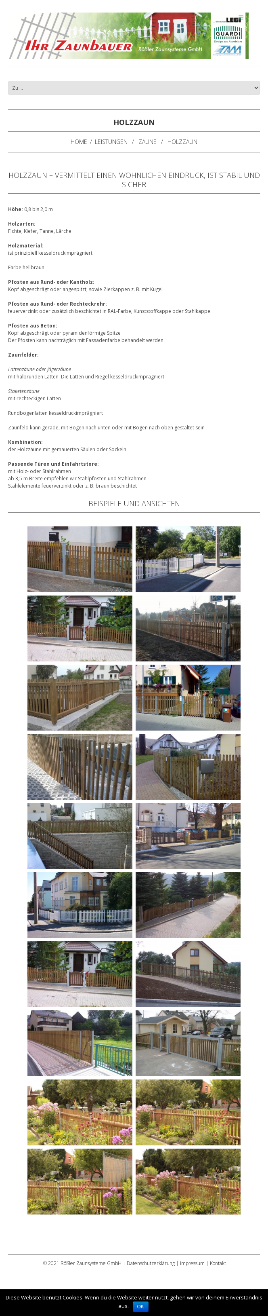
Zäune (147, 142)
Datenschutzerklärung (151, 1263)
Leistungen (111, 142)
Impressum (192, 1263)
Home (79, 142)
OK (140, 1307)
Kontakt (218, 1263)
